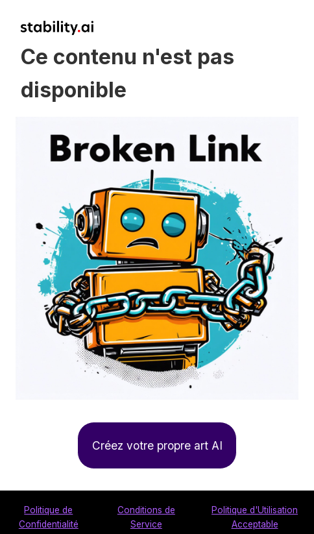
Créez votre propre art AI (157, 445)
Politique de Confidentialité (48, 517)
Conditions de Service (146, 517)
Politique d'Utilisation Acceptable (254, 517)
